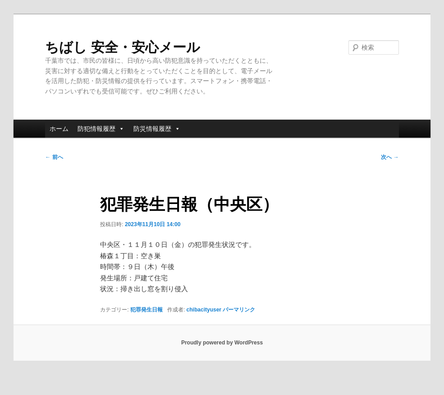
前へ (54, 157)
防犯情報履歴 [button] (101, 128)
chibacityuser (204, 310)
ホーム (59, 128)
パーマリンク (239, 310)
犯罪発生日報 (146, 310)
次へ (389, 157)
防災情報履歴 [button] (156, 128)
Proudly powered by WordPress (222, 342)
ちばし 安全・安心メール (122, 47)
